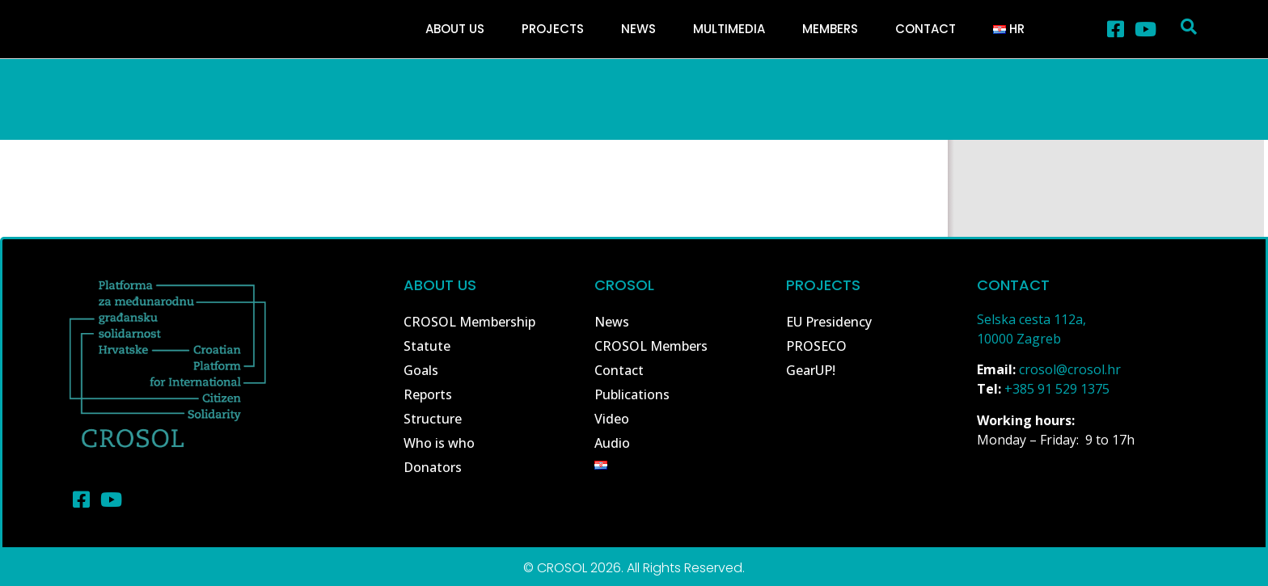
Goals (421, 370)
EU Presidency (829, 322)
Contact (925, 28)
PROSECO (816, 346)
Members (830, 28)
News (638, 28)
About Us (454, 28)
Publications (632, 394)
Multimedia (729, 28)
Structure (433, 419)
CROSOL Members (651, 346)
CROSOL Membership (469, 322)
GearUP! (810, 370)
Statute (427, 346)
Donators (433, 467)
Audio (612, 443)
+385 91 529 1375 (1057, 389)
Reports (428, 394)
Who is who (439, 443)
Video (611, 419)
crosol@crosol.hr (1070, 369)
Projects (553, 28)
